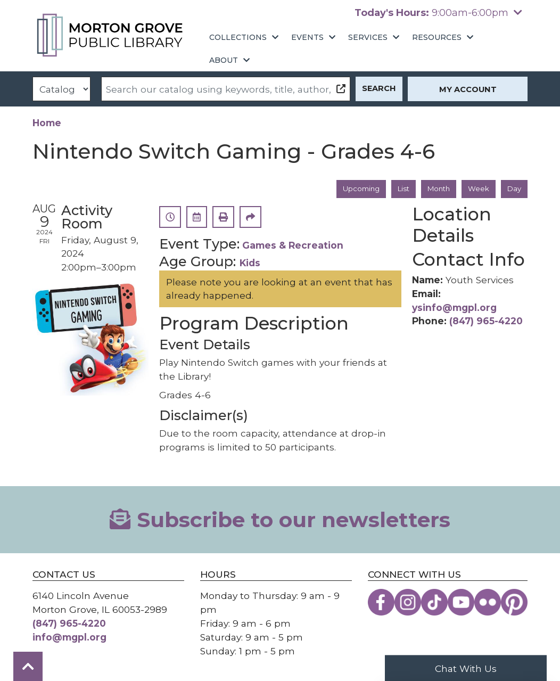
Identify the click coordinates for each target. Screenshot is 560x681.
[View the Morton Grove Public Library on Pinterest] (514, 603)
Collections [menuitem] (238, 37)
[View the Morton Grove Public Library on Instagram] (407, 603)
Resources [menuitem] (437, 37)
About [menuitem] (223, 60)
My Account (468, 89)
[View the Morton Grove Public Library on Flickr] (487, 603)
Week (476, 189)
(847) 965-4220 (486, 321)
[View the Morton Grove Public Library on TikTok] (434, 603)
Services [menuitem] (368, 37)
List (395, 189)
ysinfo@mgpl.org (454, 308)
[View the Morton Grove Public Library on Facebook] (381, 603)
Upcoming (349, 189)
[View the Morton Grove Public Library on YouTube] (461, 603)
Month (433, 189)
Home (46, 122)
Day (513, 189)
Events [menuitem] (307, 37)
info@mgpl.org (69, 638)
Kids (250, 263)
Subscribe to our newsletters (280, 521)
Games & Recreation (292, 246)
